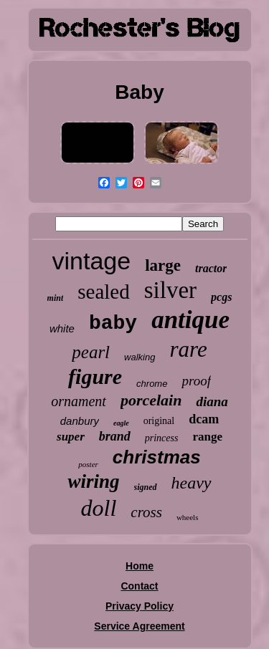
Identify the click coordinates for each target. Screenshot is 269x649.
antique (190, 320)
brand (115, 436)
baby (113, 323)
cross (146, 512)
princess (162, 438)
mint (55, 298)
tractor (211, 268)
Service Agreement (139, 626)
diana (211, 401)
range (207, 436)
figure (95, 376)
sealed (103, 291)
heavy (191, 482)
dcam (204, 419)
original (159, 420)
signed (145, 487)
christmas (157, 457)
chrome (151, 383)
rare (188, 349)
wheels (187, 517)
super (71, 436)
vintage (91, 260)
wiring (93, 481)
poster (88, 464)
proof (195, 380)
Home (140, 566)
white (62, 328)
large (163, 265)
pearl (91, 352)
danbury (79, 421)
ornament (78, 401)
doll (99, 508)
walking (139, 357)
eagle (121, 423)
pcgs (221, 297)
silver (170, 290)
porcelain (151, 400)
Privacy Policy (139, 606)
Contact (139, 586)
